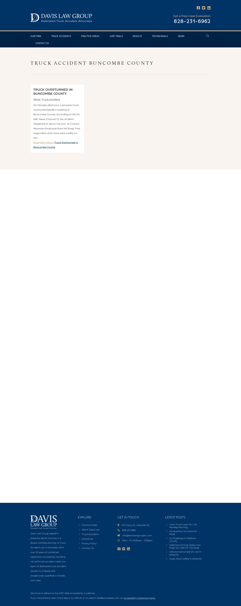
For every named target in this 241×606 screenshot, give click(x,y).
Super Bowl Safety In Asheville (185, 558)
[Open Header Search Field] (207, 35)
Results (137, 36)
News (181, 36)
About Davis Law (91, 530)
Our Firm (35, 36)
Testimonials (160, 36)
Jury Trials (116, 36)
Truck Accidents (61, 36)
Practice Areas (90, 36)
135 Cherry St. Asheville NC (136, 525)
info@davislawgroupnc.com (137, 535)
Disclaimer (87, 539)
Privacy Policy (89, 543)
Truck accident (50, 99)
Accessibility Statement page (139, 598)
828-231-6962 (192, 21)
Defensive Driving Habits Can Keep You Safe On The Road (185, 546)
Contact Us (42, 43)
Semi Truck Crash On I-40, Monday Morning (183, 526)
